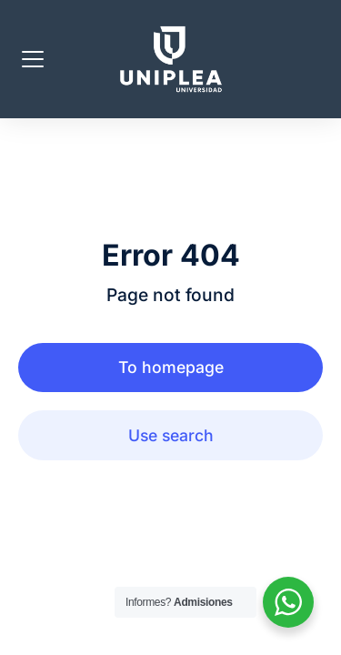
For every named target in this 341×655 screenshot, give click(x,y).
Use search (171, 435)
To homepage (171, 367)
